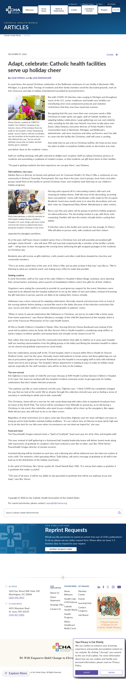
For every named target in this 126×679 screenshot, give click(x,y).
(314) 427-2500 (16, 615)
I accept (86, 672)
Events (81, 599)
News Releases (68, 594)
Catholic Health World (13, 35)
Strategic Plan (56, 605)
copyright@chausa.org (56, 503)
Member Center (82, 594)
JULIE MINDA (18, 78)
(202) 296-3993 (16, 598)
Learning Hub (84, 603)
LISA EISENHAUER (42, 78)
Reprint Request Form (64, 549)
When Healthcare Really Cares (70, 626)
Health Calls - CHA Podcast (70, 601)
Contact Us (55, 609)
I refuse (111, 672)
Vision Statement (55, 599)
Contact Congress (82, 610)
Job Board (83, 615)
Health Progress (68, 616)
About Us (54, 593)
